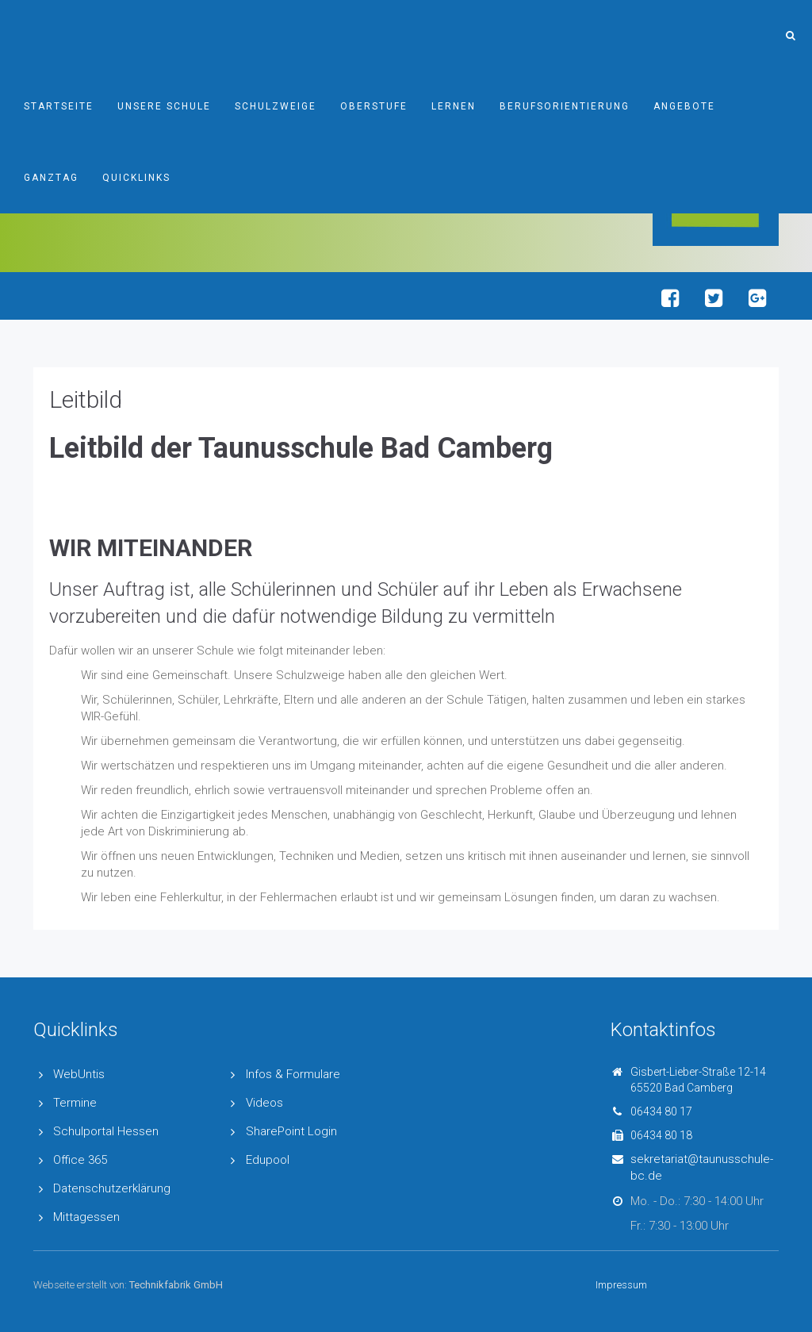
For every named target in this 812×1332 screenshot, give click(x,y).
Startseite (59, 106)
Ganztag (51, 177)
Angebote (684, 106)
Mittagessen (86, 1217)
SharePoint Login (291, 1131)
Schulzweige (275, 106)
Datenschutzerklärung (111, 1188)
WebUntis (79, 1074)
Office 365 (80, 1160)
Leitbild (85, 399)
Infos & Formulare (293, 1074)
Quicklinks (136, 177)
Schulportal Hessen (106, 1131)
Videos (264, 1103)
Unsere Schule (164, 106)
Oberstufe (374, 106)
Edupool (267, 1160)
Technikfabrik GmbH (176, 1285)
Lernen (453, 106)
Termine (75, 1103)
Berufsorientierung (565, 106)
